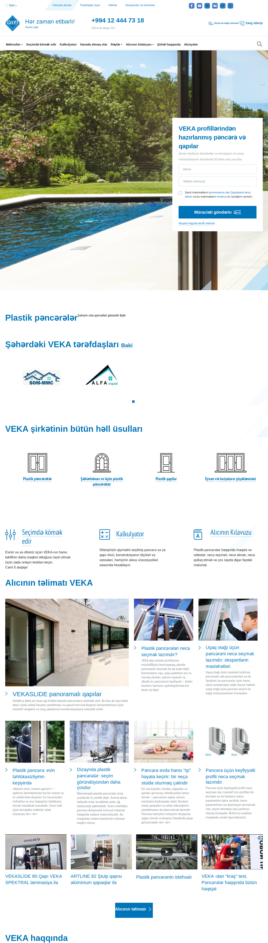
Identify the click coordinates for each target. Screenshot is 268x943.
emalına (222, 129)
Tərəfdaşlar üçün (90, 5)
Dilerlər (112, 5)
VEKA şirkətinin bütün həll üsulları (74, 302)
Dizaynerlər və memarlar (140, 5)
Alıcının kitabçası (140, 44)
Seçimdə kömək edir (41, 44)
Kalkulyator (68, 44)
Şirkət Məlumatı (133, 916)
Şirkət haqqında (169, 44)
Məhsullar (14, 44)
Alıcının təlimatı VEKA (49, 456)
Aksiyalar (191, 44)
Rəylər (116, 44)
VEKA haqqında (36, 811)
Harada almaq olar (93, 44)
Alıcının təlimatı (133, 783)
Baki (122, 184)
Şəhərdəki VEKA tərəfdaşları (62, 213)
